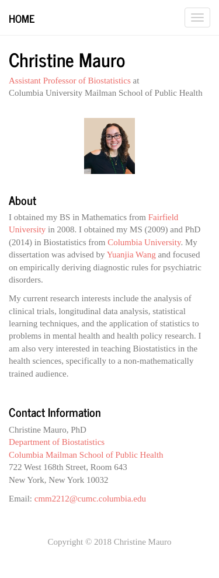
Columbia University (143, 242)
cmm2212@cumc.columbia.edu (90, 498)
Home (21, 18)
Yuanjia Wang (131, 254)
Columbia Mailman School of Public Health (86, 454)
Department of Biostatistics (57, 442)
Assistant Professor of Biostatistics (70, 80)
